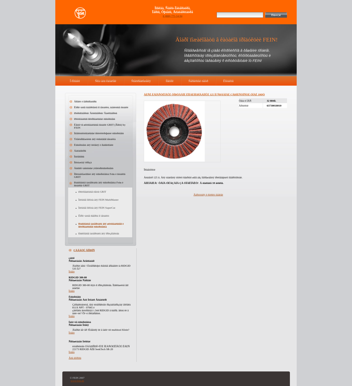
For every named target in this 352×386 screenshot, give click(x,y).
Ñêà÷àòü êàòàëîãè (105, 81)
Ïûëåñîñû (79, 156)
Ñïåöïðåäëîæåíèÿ (141, 81)
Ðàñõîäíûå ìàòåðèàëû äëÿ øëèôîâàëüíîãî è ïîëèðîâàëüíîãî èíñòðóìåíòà (101, 225)
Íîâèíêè (169, 81)
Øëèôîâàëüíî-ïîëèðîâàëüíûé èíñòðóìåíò (94, 118)
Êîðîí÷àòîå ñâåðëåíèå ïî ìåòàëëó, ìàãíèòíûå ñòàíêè (101, 107)
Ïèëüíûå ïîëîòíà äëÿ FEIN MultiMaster (98, 199)
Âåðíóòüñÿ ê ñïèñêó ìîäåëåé (208, 194)
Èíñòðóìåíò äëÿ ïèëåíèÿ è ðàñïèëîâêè (93, 144)
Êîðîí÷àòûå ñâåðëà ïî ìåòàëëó (93, 215)
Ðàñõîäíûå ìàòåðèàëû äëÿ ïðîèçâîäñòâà (98, 233)
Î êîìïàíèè (75, 81)
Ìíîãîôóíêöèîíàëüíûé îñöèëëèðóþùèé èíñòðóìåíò (99, 133)
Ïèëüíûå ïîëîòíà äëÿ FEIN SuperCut (96, 207)
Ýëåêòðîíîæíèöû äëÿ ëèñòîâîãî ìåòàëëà (94, 139)
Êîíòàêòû (228, 81)
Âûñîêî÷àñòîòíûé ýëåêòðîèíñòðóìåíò (93, 168)
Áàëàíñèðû (80, 150)
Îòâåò (71, 271)
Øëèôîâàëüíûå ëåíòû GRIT (92, 191)
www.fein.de (77, 380)
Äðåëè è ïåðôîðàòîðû (85, 101)
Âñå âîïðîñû (75, 357)
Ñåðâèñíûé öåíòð (198, 81)
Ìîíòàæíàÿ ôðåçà (83, 162)
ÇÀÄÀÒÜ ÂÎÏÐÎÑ (84, 250)
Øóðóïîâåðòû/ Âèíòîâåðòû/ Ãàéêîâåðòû (95, 113)
